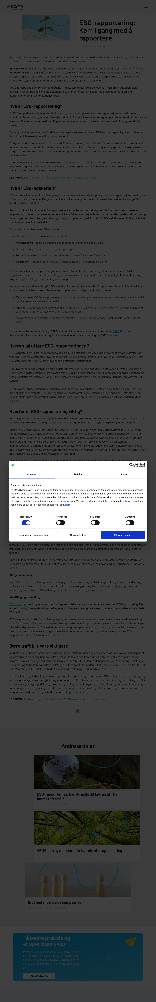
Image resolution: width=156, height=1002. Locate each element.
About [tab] (124, 474)
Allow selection (78, 535)
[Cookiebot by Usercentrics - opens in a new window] (131, 465)
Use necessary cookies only (33, 535)
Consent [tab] (31, 474)
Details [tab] (78, 474)
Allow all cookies (123, 535)
